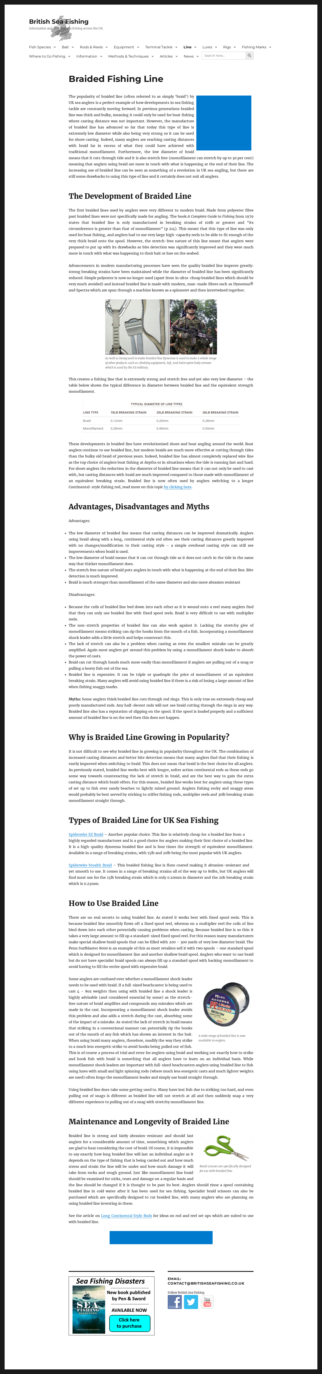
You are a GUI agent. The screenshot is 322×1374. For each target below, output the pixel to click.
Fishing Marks (254, 47)
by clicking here (177, 487)
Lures (207, 47)
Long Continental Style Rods (126, 1215)
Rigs (227, 47)
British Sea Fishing (59, 21)
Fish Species (40, 47)
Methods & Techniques (128, 56)
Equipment (124, 47)
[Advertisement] (224, 123)
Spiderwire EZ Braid (86, 834)
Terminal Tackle (159, 47)
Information (86, 56)
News (189, 56)
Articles (166, 56)
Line (187, 47)
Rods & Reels (91, 47)
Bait (65, 47)
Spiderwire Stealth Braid (90, 865)
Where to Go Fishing (47, 56)
